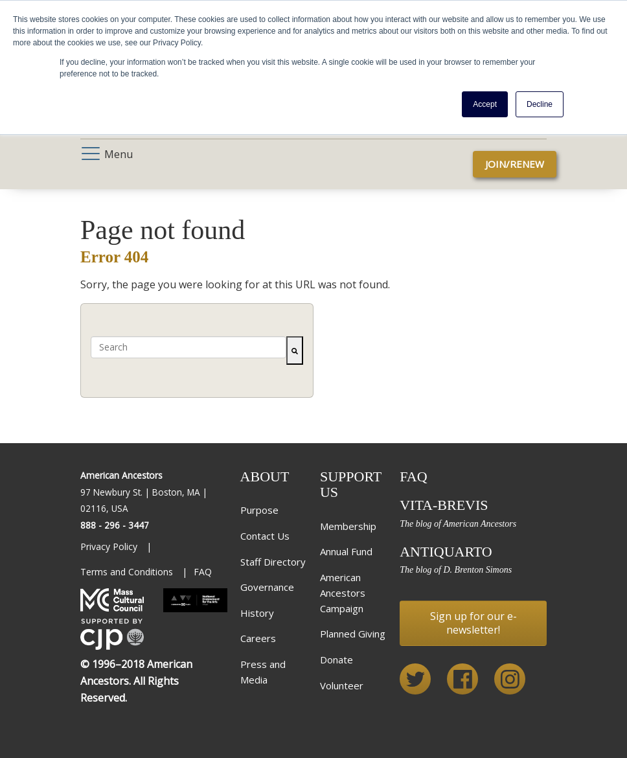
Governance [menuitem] (267, 586)
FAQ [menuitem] (203, 572)
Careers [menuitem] (258, 638)
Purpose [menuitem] (259, 509)
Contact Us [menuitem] (265, 535)
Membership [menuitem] (348, 526)
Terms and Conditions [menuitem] (128, 572)
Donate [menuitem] (336, 659)
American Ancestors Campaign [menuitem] (342, 593)
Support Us (351, 484)
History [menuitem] (257, 612)
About (265, 476)
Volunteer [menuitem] (341, 685)
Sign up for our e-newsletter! (473, 623)
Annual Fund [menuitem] (346, 551)
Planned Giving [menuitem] (352, 633)
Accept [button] (485, 104)
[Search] (294, 350)
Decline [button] (540, 104)
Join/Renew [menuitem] (514, 163)
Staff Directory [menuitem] (273, 561)
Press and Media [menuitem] (263, 672)
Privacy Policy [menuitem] (110, 546)
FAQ (413, 476)
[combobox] (188, 347)
